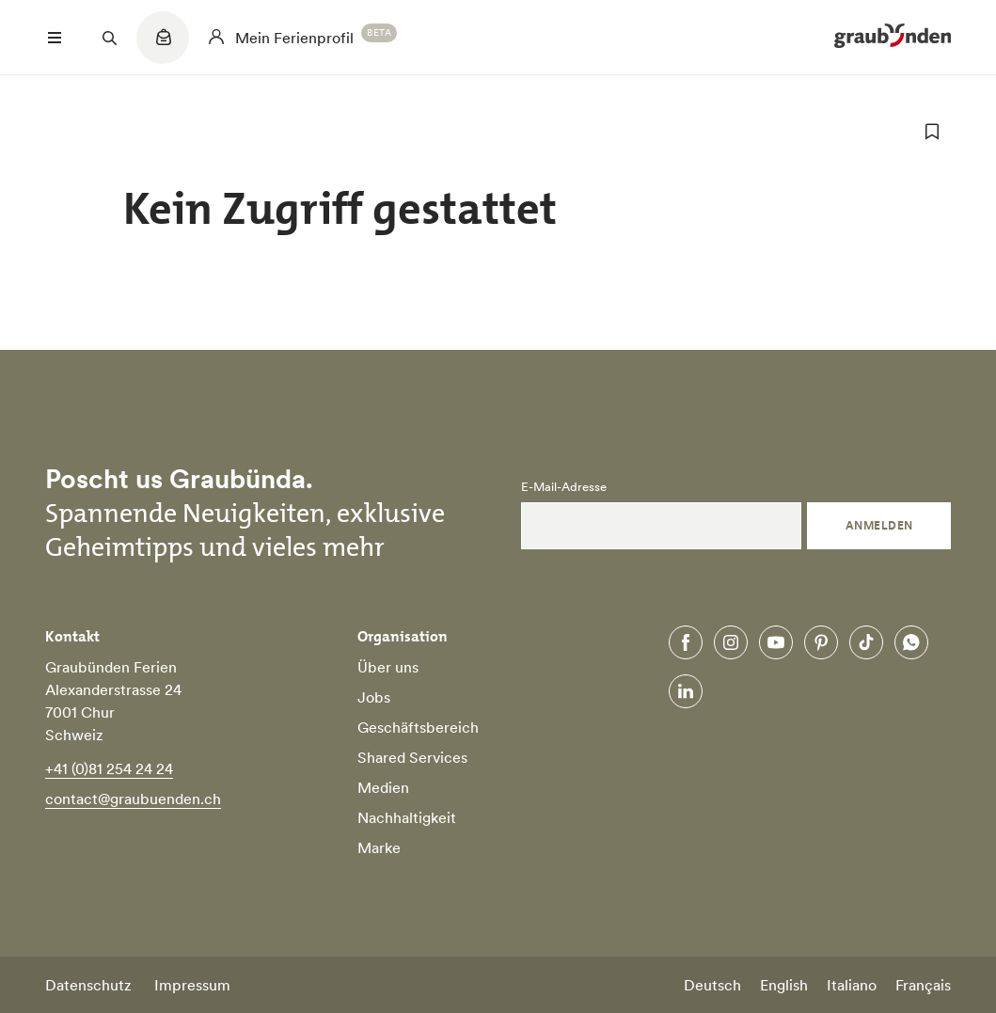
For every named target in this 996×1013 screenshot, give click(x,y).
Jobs (373, 697)
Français (923, 984)
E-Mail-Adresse (564, 487)
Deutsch (712, 984)
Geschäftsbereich (418, 727)
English (784, 984)
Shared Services (412, 757)
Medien (383, 787)
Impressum (192, 984)
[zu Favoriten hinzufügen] (932, 131)
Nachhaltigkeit (406, 817)
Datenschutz (88, 984)
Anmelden (879, 525)
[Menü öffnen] (54, 37)
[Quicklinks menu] (162, 47)
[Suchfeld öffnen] (109, 37)
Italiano (852, 984)
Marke (379, 847)
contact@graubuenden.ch (133, 798)
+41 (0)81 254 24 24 (109, 768)
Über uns (388, 666)
